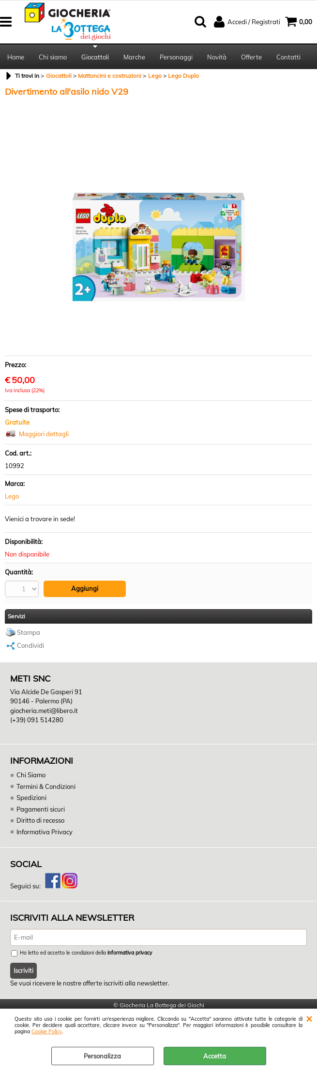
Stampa (28, 632)
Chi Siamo (30, 775)
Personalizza (102, 1056)
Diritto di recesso (40, 820)
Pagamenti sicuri (40, 809)
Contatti (288, 57)
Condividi (30, 645)
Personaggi (176, 57)
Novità (216, 57)
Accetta (214, 1056)
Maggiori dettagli (44, 434)
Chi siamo (53, 57)
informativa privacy (129, 953)
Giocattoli (95, 57)
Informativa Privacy (44, 832)
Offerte (251, 57)
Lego (12, 496)
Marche (134, 57)
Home (15, 57)
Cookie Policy (46, 1031)
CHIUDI (309, 1018)
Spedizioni (31, 797)
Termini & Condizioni (45, 786)
